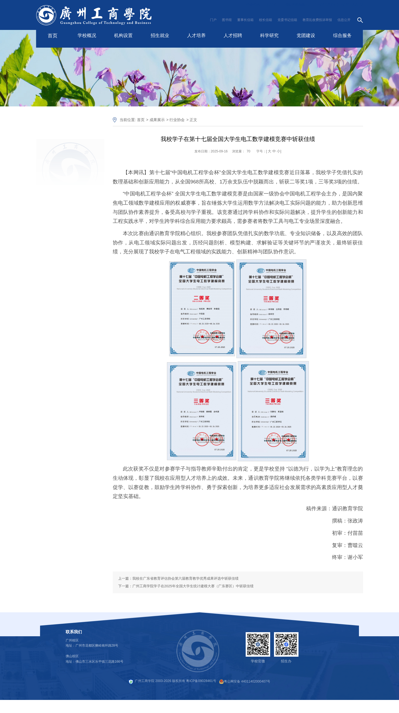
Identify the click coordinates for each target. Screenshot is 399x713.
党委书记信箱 (287, 20)
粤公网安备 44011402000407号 (244, 681)
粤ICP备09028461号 (201, 681)
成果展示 (157, 120)
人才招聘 (233, 35)
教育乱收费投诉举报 (317, 20)
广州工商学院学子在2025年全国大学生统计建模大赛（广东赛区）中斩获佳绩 (193, 586)
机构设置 (123, 35)
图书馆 (227, 20)
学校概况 (87, 35)
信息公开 (344, 20)
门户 (213, 20)
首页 (52, 35)
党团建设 (306, 35)
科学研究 (269, 35)
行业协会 (177, 120)
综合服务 (342, 35)
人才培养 (196, 35)
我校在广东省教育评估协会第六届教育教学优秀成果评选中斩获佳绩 (185, 578)
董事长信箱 (245, 20)
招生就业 (160, 35)
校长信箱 (265, 20)
